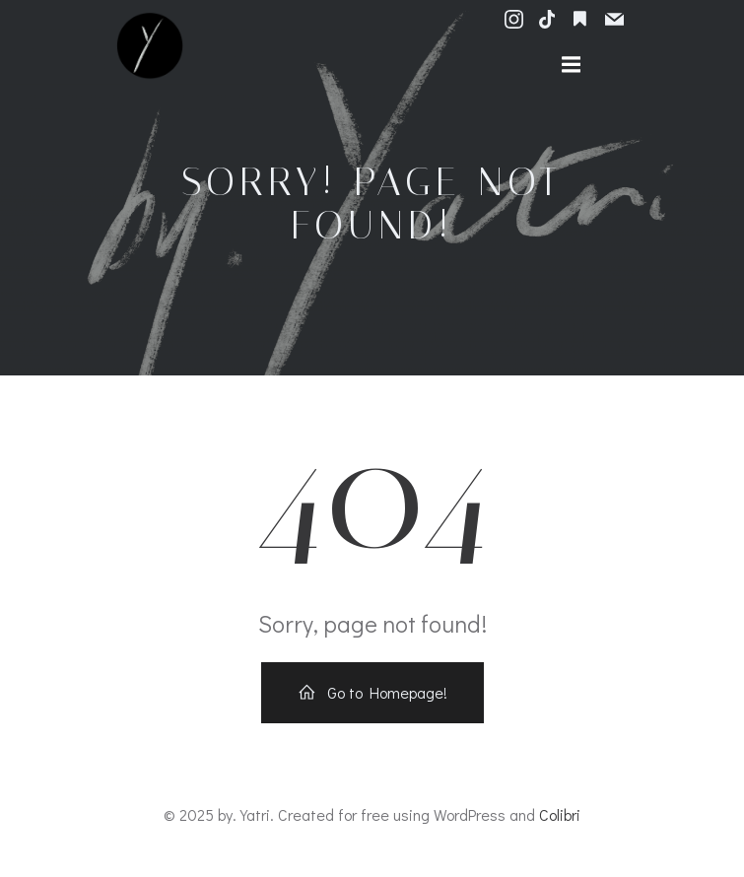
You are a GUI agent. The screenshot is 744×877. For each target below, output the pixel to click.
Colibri (559, 814)
